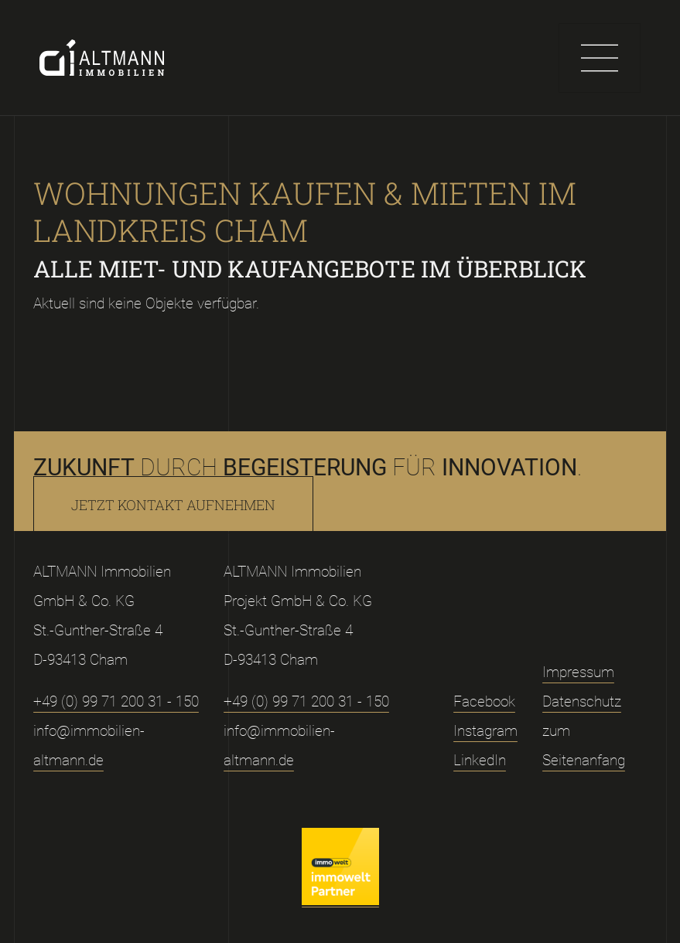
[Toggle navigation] (600, 58)
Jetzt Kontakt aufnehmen (173, 504)
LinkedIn (479, 760)
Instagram (485, 731)
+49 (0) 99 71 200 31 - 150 (116, 701)
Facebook (484, 701)
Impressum (578, 672)
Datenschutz (581, 701)
